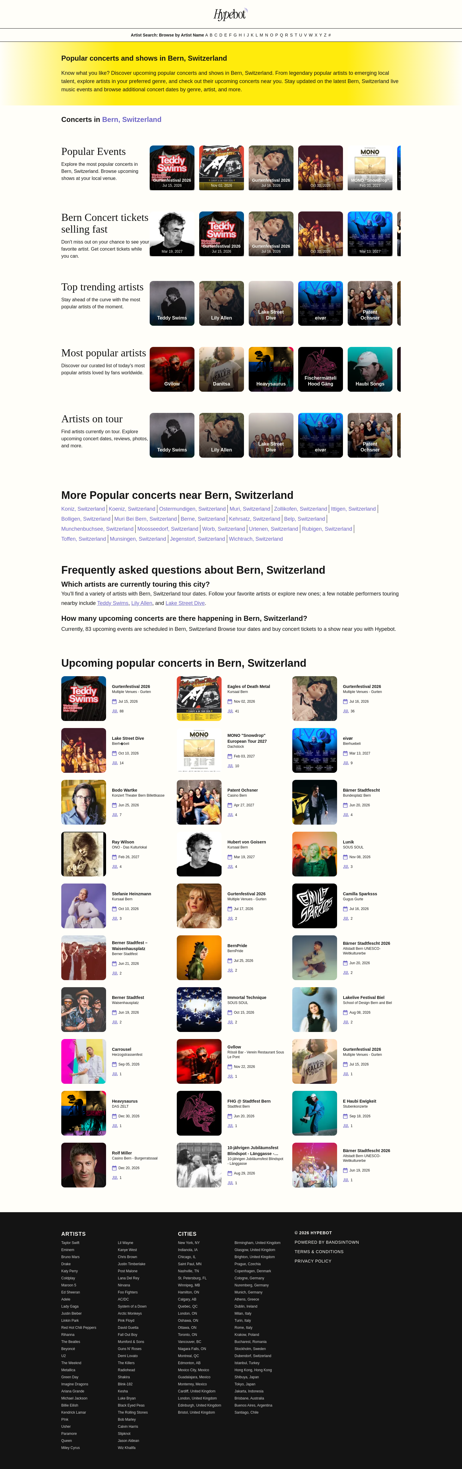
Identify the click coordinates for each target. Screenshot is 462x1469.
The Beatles (70, 1342)
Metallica (68, 1370)
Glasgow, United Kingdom (255, 1250)
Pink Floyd (126, 1321)
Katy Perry (69, 1271)
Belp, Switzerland (304, 519)
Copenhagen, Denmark (253, 1271)
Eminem (67, 1250)
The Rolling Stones (133, 1412)
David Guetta (128, 1328)
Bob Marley (127, 1419)
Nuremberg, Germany (252, 1285)
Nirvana (124, 1285)
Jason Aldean (128, 1441)
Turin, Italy (243, 1321)
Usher (66, 1427)
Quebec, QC (188, 1306)
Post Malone (128, 1271)
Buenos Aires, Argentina (253, 1405)
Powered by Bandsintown (327, 1242)
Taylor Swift (70, 1243)
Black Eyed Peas (131, 1405)
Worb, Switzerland (223, 529)
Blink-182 (125, 1384)
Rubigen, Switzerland (327, 529)
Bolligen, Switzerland (85, 519)
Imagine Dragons (74, 1384)
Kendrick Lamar (73, 1412)
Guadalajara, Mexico (194, 1377)
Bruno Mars (70, 1257)
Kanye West (127, 1250)
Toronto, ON (187, 1335)
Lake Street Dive (185, 603)
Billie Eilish (69, 1405)
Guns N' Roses (129, 1349)
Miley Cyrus (70, 1448)
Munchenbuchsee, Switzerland (97, 529)
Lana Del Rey (128, 1278)
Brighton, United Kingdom (255, 1257)
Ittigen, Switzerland (353, 509)
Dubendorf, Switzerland (253, 1356)
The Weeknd (71, 1363)
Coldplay (68, 1278)
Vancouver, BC (189, 1342)
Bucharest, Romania (251, 1342)
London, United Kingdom (197, 1398)
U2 (63, 1356)
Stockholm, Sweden (250, 1349)
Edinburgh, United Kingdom (199, 1405)
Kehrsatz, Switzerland (254, 519)
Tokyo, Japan (245, 1384)
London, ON (187, 1313)
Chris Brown (127, 1257)
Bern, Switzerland (131, 119)
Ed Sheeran (70, 1292)
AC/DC (123, 1299)
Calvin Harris (128, 1427)
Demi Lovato (128, 1356)
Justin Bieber (71, 1313)
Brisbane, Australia (249, 1398)
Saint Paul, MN (190, 1264)
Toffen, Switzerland (83, 539)
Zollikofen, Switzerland (300, 509)
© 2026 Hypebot (313, 1232)
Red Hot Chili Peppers (78, 1328)
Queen (66, 1441)
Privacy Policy (313, 1261)
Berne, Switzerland (203, 519)
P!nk (64, 1419)
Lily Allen (141, 603)
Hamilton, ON (188, 1292)
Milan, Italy (243, 1313)
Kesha (123, 1391)
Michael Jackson (74, 1398)
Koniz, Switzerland (83, 509)
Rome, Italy (244, 1328)
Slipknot (124, 1434)
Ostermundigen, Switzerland (192, 509)
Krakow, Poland (247, 1335)
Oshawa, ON (188, 1321)
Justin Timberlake (131, 1264)
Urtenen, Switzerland (273, 529)
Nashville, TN (188, 1271)
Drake (66, 1264)
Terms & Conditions (319, 1251)
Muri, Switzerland (250, 509)
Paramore (69, 1434)
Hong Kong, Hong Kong (253, 1370)
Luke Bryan (127, 1398)
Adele (65, 1299)
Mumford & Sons (131, 1342)
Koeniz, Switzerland (132, 509)
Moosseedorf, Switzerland (167, 529)
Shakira (124, 1377)
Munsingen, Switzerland (138, 539)
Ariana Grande (72, 1391)
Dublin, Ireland (246, 1306)
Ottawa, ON (187, 1328)
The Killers (126, 1363)
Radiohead (126, 1370)
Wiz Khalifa (127, 1448)
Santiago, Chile (246, 1412)
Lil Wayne (125, 1243)
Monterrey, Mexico (192, 1384)
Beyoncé (68, 1349)
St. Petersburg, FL (192, 1278)
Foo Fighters (128, 1292)
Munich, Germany (249, 1292)
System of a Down (132, 1306)
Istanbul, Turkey (247, 1363)
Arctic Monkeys (130, 1313)
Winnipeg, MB (189, 1285)
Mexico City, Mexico (193, 1370)
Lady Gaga (70, 1306)
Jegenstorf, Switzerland (197, 539)
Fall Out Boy (127, 1335)
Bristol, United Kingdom (196, 1412)
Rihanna (68, 1335)
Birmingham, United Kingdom (257, 1243)
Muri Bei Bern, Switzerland (145, 519)
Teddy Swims (112, 603)
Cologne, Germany (249, 1278)
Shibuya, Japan (247, 1377)
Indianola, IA (188, 1250)
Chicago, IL (187, 1257)
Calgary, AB (187, 1299)
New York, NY (189, 1243)
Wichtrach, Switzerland (256, 539)
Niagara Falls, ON (192, 1349)
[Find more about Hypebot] (231, 14)
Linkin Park (70, 1321)
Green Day (69, 1377)
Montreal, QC (188, 1356)
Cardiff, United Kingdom (196, 1391)
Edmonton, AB (189, 1363)
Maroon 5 (68, 1285)
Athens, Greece (247, 1299)
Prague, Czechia (248, 1264)
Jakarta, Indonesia (249, 1391)
